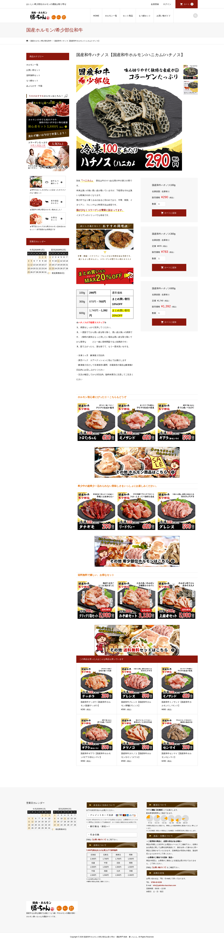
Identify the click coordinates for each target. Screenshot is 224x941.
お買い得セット (33, 70)
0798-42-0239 (156, 882)
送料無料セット (33, 75)
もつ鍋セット (145, 16)
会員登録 (155, 4)
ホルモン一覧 (111, 16)
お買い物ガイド (164, 16)
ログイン (167, 4)
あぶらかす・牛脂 (34, 86)
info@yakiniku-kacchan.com (164, 885)
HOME (96, 16)
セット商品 (128, 16)
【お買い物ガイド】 (99, 840)
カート (188, 4)
